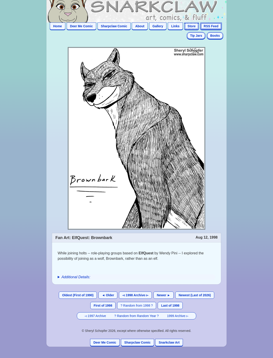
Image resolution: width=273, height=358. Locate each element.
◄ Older (108, 295)
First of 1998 (103, 305)
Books (215, 35)
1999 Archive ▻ (178, 316)
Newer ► (163, 295)
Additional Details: (75, 277)
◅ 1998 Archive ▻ (135, 295)
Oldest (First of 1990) (77, 295)
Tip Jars (196, 35)
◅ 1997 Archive (95, 316)
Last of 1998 (170, 305)
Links (175, 26)
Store (192, 26)
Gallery (157, 26)
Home (57, 26)
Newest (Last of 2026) (195, 295)
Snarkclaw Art (169, 342)
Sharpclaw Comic (114, 26)
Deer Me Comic (81, 26)
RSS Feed (211, 26)
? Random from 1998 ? (137, 305)
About (139, 26)
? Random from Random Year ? (136, 316)
